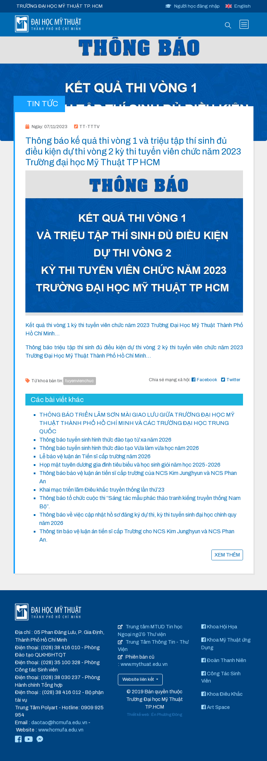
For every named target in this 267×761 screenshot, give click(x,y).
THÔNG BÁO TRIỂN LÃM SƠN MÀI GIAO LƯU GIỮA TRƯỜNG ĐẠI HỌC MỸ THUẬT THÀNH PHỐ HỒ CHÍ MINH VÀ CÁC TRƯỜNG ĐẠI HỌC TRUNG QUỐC (136, 423)
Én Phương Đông (166, 714)
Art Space (215, 707)
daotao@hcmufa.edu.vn (59, 722)
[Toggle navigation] (244, 24)
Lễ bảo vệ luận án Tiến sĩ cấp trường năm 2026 (95, 456)
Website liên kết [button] (138, 679)
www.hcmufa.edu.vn (60, 730)
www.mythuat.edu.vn (144, 664)
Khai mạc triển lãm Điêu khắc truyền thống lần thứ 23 (101, 490)
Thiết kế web (138, 714)
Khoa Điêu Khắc (222, 694)
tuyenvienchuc (79, 380)
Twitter (230, 379)
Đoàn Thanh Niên (223, 660)
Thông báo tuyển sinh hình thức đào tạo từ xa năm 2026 (105, 440)
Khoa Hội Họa (219, 626)
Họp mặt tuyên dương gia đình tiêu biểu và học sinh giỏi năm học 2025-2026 (129, 465)
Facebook (204, 379)
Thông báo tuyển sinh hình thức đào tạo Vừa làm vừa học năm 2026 (119, 448)
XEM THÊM (227, 555)
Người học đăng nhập (192, 6)
